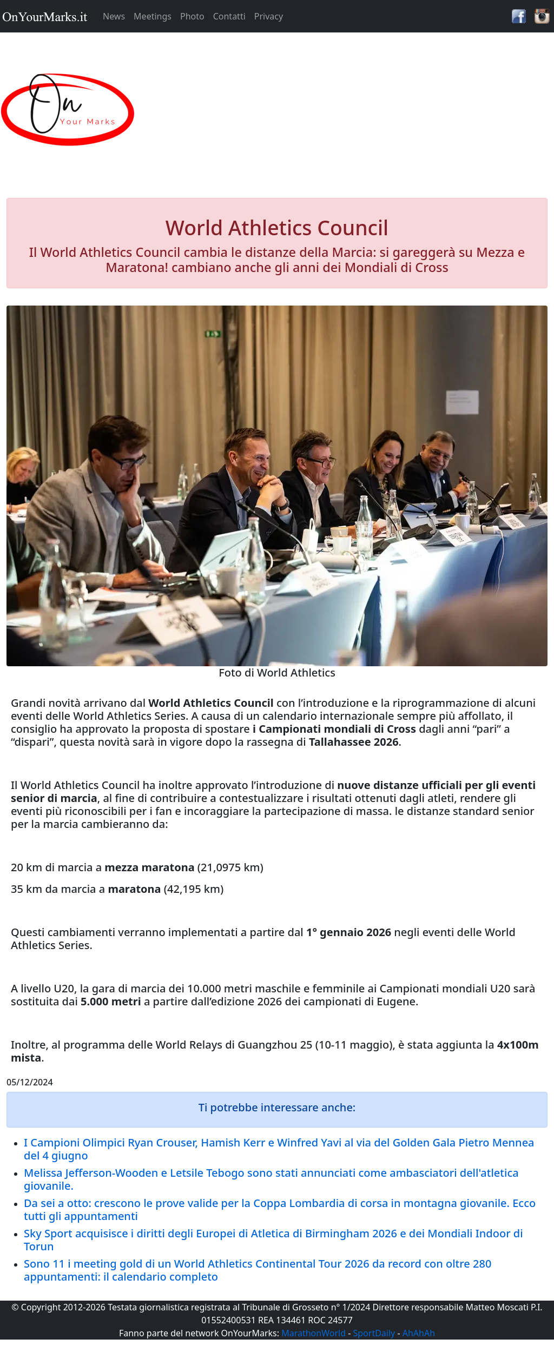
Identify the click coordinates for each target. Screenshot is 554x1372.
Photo (192, 16)
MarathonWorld (313, 1333)
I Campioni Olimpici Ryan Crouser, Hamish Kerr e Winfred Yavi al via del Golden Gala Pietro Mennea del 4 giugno (279, 1149)
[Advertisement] (346, 110)
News (114, 16)
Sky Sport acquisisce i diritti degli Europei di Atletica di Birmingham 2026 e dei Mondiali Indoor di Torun (273, 1240)
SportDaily (374, 1333)
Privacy (268, 16)
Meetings (153, 16)
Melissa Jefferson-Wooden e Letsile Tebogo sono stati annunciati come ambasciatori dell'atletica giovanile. (271, 1179)
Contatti (229, 16)
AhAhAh (419, 1333)
